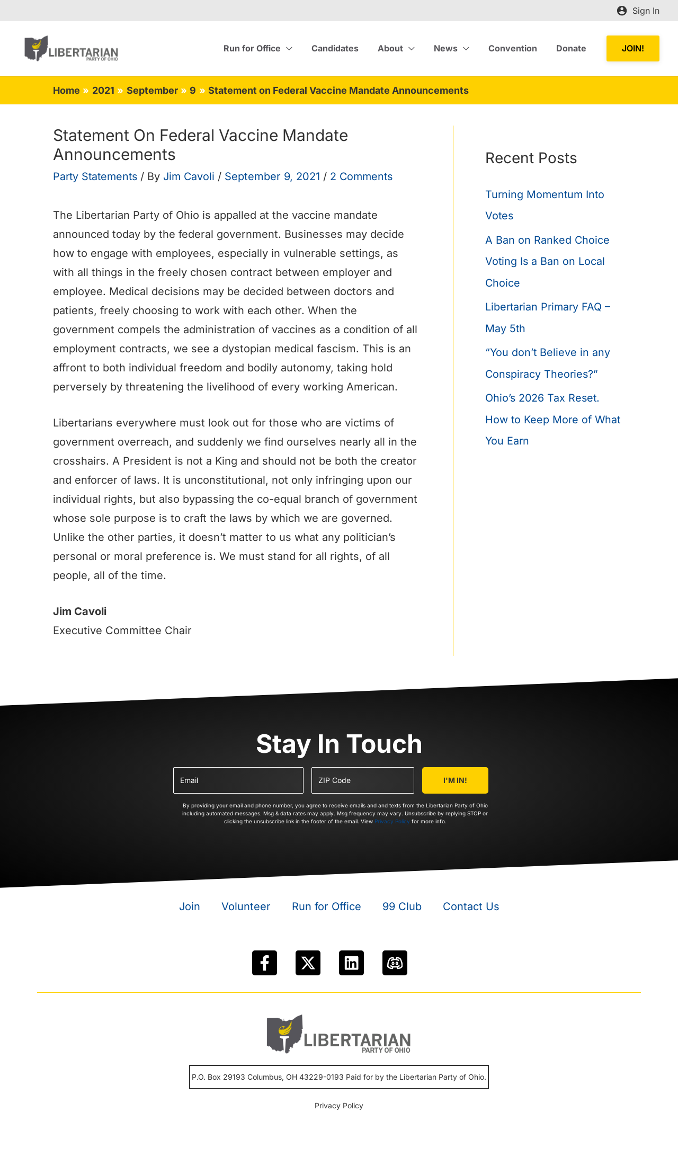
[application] (298, 48)
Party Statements (97, 176)
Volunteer (246, 906)
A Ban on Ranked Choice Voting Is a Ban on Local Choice (547, 260)
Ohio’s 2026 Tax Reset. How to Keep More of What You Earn (553, 416)
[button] (632, 48)
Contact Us (471, 906)
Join (189, 906)
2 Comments (367, 176)
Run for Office (326, 906)
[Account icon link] (638, 10)
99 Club (402, 906)
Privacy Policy (392, 821)
